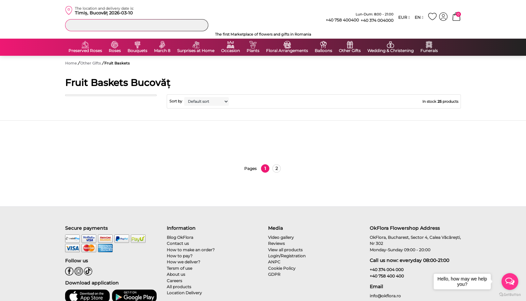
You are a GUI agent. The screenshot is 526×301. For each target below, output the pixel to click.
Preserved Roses (85, 50)
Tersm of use (179, 268)
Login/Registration (287, 255)
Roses (115, 50)
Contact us (178, 243)
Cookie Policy (282, 268)
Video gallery (281, 237)
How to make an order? (191, 249)
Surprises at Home (195, 50)
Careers (174, 280)
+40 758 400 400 (387, 275)
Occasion (230, 50)
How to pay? (180, 255)
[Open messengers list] (510, 281)
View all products (285, 249)
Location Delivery (184, 292)
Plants (253, 50)
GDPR (274, 274)
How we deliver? (183, 261)
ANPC (274, 261)
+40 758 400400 (339, 20)
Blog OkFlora (180, 237)
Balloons (323, 50)
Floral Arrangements (287, 50)
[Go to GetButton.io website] (510, 294)
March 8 (162, 50)
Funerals (429, 50)
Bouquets (137, 50)
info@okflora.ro (385, 295)
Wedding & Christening (390, 50)
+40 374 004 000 (387, 269)
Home (71, 63)
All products (179, 286)
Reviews (276, 243)
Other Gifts (350, 50)
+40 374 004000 (377, 20)
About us (176, 274)
